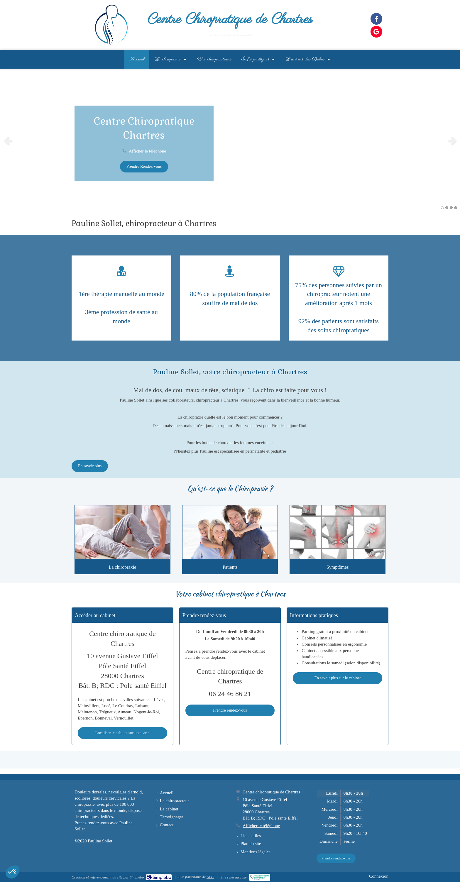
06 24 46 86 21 (230, 694)
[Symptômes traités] (337, 532)
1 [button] (442, 207)
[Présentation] (122, 532)
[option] (230, 140)
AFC (210, 877)
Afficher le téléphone (147, 151)
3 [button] (451, 207)
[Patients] (230, 532)
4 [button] (455, 207)
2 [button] (446, 207)
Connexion (378, 876)
